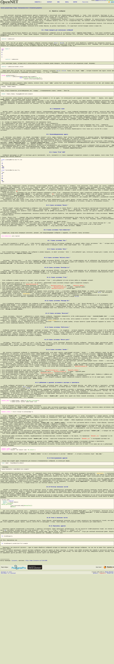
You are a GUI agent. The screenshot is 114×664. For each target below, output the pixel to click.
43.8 (99, 337)
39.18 (62, 48)
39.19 (28, 446)
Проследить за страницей (8, 662)
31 (5, 612)
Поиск (83, 2)
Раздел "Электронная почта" (21, 7)
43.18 (77, 342)
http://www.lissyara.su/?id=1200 (36, 648)
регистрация (103, 0)
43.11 (58, 81)
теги (87, 2)
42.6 (24, 445)
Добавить (95, 662)
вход (100, 0)
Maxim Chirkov (109, 661)
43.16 (64, 81)
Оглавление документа (36, 7)
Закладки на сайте (6, 661)
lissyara (14, 648)
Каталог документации (7, 7)
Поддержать (102, 662)
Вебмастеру (110, 662)
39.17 (56, 48)
